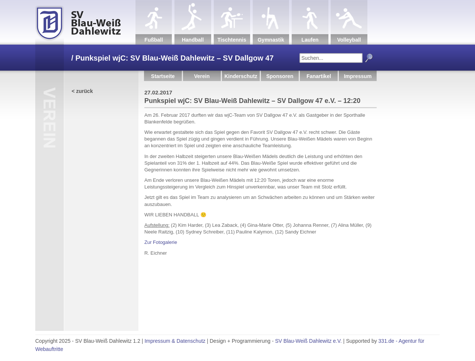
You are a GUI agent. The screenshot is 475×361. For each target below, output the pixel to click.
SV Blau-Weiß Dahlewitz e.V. (308, 341)
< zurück (82, 91)
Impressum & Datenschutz (174, 341)
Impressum (358, 76)
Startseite (163, 76)
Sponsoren (279, 76)
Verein (202, 76)
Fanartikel (319, 76)
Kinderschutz (241, 76)
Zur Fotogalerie (160, 242)
